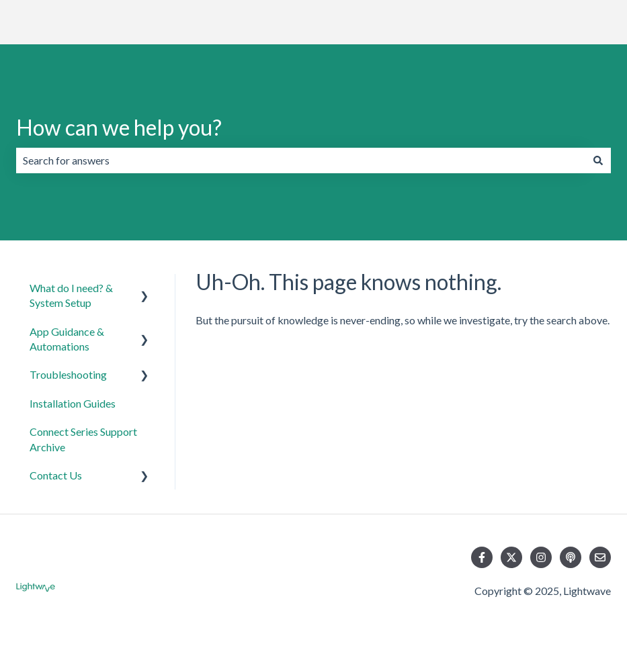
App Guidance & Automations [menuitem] (67, 339)
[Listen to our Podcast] (570, 557)
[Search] (598, 160)
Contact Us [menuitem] (56, 475)
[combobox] (300, 160)
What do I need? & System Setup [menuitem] (71, 295)
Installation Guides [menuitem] (73, 403)
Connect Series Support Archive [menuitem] (83, 439)
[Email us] (600, 557)
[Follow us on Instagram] (541, 557)
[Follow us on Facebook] (482, 557)
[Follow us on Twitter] (511, 557)
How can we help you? (119, 127)
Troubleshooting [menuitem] (68, 374)
